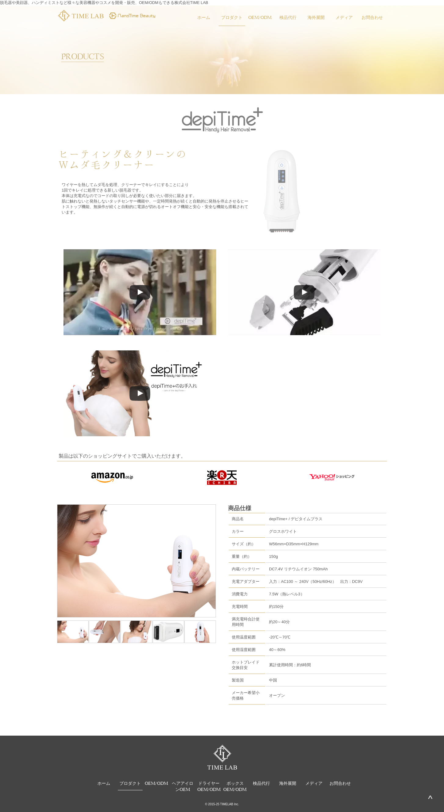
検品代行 (288, 17)
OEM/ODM (260, 17)
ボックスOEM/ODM (235, 786)
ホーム (203, 17)
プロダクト (231, 17)
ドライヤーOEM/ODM (209, 786)
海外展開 (316, 17)
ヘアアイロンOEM (182, 786)
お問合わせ (372, 17)
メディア (344, 17)
